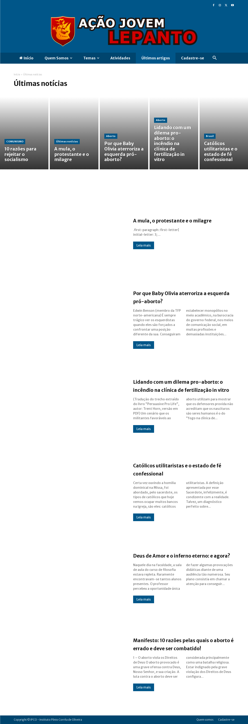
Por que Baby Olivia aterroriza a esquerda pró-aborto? (182, 296)
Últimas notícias (67, 148)
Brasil (210, 144)
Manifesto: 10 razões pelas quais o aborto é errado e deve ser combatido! (181, 643)
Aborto (111, 140)
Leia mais (144, 249)
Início (17, 74)
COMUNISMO (14, 148)
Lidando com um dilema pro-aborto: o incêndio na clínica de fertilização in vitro (183, 385)
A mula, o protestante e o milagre (173, 220)
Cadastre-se (226, 719)
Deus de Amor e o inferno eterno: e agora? (173, 555)
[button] (215, 58)
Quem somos (205, 719)
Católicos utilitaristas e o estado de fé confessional (174, 469)
